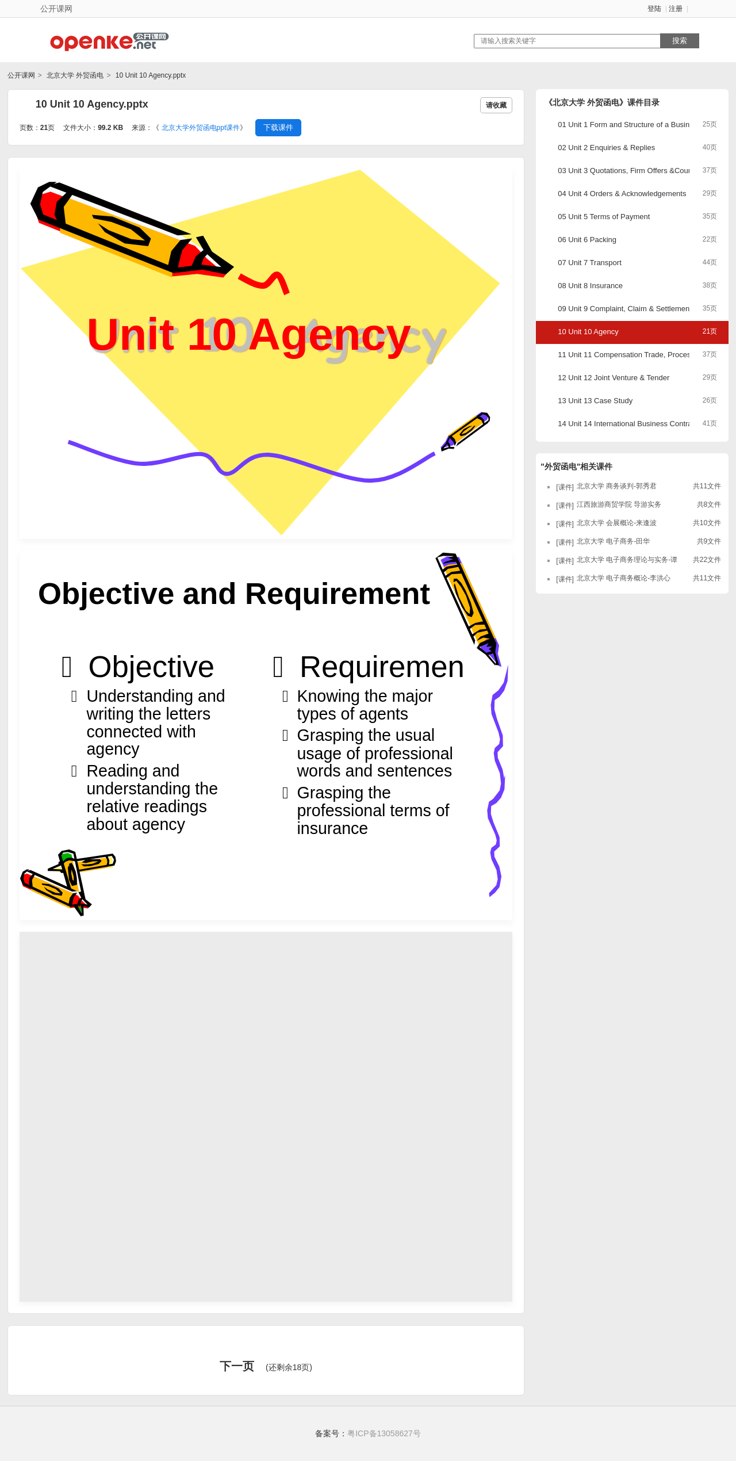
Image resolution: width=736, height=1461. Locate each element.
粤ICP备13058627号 (384, 1433)
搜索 (679, 40)
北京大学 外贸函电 (74, 75)
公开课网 (21, 75)
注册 (676, 9)
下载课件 (278, 127)
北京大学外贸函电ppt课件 (201, 128)
